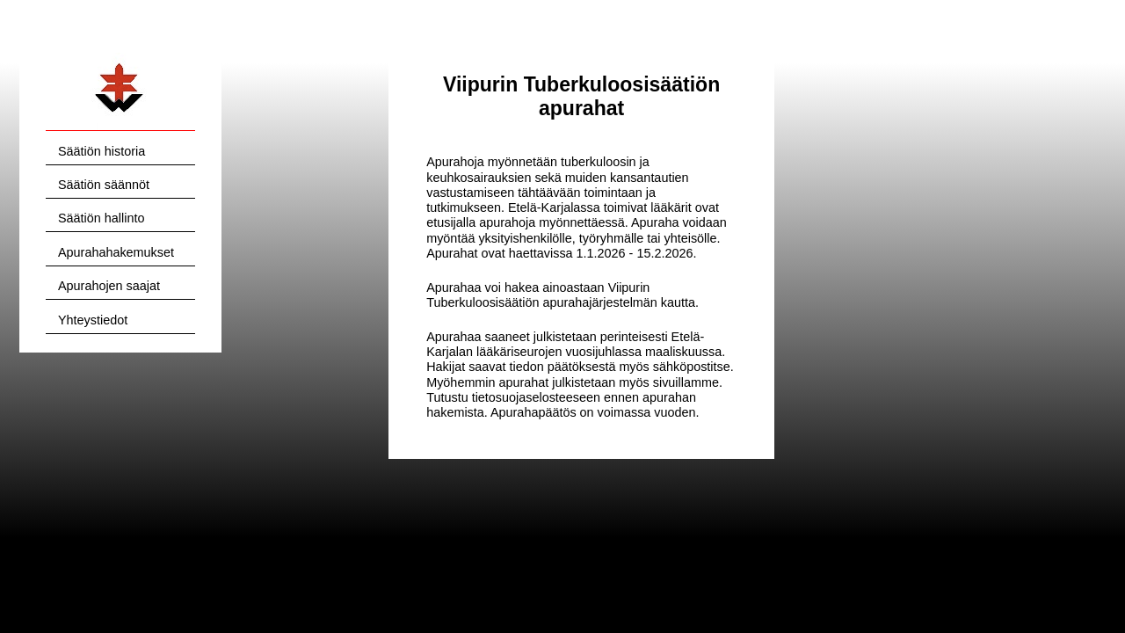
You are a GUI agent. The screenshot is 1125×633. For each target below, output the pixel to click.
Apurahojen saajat (109, 286)
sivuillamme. (687, 382)
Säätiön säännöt (103, 185)
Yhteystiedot (92, 320)
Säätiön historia (101, 151)
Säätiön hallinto (101, 218)
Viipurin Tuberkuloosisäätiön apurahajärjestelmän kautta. (562, 294)
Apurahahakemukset (116, 252)
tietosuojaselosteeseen (536, 397)
